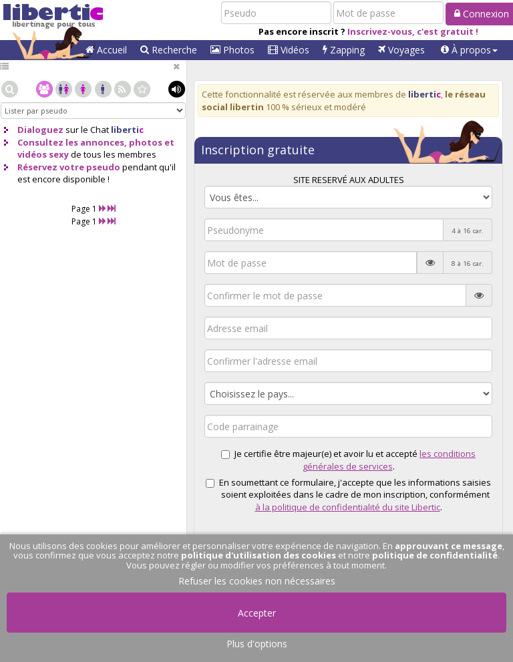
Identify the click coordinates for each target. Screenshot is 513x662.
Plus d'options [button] (256, 643)
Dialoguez (40, 130)
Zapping (344, 49)
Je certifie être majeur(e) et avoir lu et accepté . (348, 460)
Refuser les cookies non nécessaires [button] (256, 580)
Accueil (106, 49)
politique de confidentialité (435, 555)
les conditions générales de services (389, 460)
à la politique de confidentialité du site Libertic (347, 507)
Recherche (168, 49)
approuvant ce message (448, 546)
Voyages (401, 49)
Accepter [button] (257, 613)
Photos (232, 49)
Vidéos (288, 49)
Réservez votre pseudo (68, 167)
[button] (469, 50)
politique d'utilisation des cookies (258, 555)
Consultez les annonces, (72, 142)
